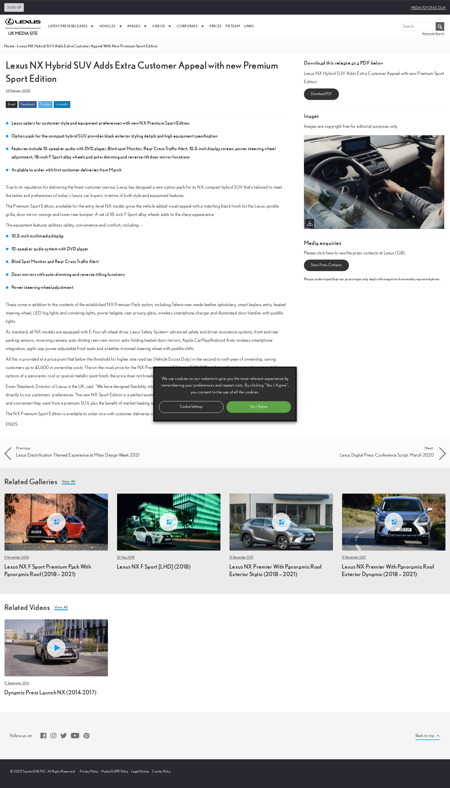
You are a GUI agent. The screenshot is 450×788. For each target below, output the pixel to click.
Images (137, 26)
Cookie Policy (161, 771)
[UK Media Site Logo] (23, 26)
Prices (215, 26)
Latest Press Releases (71, 26)
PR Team (233, 26)
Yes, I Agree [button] (258, 406)
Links (249, 26)
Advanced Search (433, 33)
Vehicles (111, 26)
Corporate (191, 26)
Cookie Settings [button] (191, 406)
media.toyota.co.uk (428, 7)
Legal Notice (140, 771)
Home (9, 46)
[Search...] (422, 26)
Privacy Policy (89, 771)
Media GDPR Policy (114, 771)
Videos (162, 26)
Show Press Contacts (326, 265)
